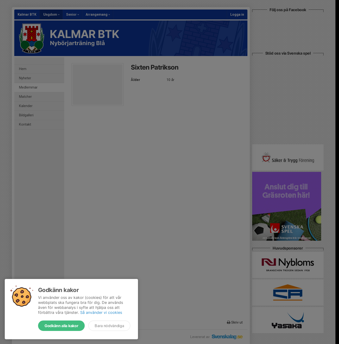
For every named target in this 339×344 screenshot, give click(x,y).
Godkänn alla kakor (61, 325)
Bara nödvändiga (109, 325)
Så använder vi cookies (101, 312)
